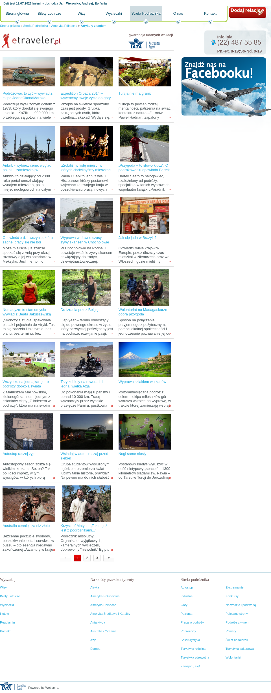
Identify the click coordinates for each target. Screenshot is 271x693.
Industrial (187, 596)
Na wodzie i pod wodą (241, 605)
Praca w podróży (192, 622)
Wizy (82, 13)
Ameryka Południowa (104, 596)
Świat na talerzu (237, 640)
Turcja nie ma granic (135, 93)
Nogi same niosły (133, 454)
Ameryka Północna (64, 25)
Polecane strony (237, 613)
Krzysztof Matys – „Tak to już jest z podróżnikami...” (83, 528)
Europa (95, 648)
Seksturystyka (190, 640)
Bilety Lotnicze (49, 13)
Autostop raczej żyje (19, 454)
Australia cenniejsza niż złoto (26, 526)
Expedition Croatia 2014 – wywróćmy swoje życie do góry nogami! (85, 97)
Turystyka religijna (193, 648)
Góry (184, 605)
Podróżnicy (188, 631)
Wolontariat (233, 657)
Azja (93, 640)
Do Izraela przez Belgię (79, 310)
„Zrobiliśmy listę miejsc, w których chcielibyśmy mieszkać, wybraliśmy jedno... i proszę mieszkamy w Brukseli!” (86, 172)
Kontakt (210, 13)
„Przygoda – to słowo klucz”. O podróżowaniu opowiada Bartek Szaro (144, 169)
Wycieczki (114, 13)
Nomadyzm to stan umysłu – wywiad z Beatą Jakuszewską (27, 312)
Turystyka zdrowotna (195, 657)
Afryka (94, 587)
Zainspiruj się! (190, 666)
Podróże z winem (237, 622)
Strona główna (17, 13)
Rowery (231, 631)
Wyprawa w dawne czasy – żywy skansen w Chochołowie (84, 240)
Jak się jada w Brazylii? (137, 238)
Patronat (187, 613)
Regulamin (7, 622)
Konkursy (232, 596)
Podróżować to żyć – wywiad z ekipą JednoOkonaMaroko (27, 95)
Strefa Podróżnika (145, 13)
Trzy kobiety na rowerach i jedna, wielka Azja (81, 384)
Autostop (187, 587)
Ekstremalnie (235, 587)
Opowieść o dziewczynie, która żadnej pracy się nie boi (28, 240)
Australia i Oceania (103, 631)
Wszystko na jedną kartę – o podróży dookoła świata (26, 384)
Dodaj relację (246, 10)
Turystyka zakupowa (240, 648)
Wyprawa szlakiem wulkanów (142, 382)
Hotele (4, 613)
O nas (178, 13)
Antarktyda (97, 622)
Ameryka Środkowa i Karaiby (110, 613)
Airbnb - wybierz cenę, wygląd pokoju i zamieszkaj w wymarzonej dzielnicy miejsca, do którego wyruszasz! (27, 172)
